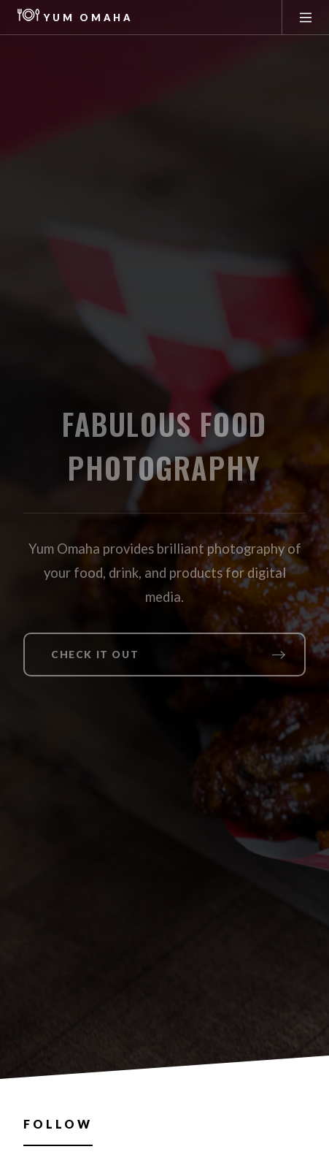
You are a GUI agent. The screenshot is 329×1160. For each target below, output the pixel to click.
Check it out (95, 654)
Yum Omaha (75, 17)
